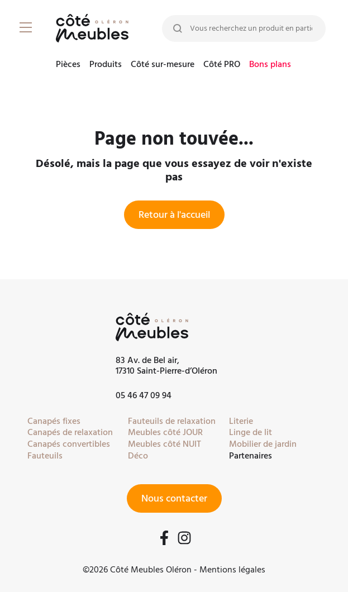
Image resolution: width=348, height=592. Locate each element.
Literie (241, 421)
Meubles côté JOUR (165, 432)
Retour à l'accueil (174, 215)
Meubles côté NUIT (164, 444)
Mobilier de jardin (263, 444)
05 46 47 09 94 (143, 395)
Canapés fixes (53, 421)
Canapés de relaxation (70, 432)
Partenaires (250, 456)
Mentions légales (232, 570)
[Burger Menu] (28, 28)
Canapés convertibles (68, 444)
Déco (138, 456)
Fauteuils (45, 456)
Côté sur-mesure (162, 65)
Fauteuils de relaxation (172, 421)
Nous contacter (174, 498)
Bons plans (270, 65)
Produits (105, 65)
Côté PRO (221, 65)
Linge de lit (250, 432)
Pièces (68, 65)
